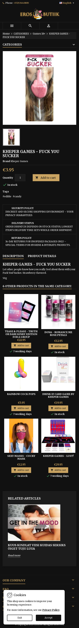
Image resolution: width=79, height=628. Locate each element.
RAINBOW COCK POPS (21, 394)
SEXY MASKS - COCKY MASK (21, 457)
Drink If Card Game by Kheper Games (58, 395)
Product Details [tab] (42, 256)
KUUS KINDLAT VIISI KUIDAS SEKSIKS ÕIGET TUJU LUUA (37, 546)
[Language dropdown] (67, 3)
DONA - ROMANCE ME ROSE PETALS (58, 334)
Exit (19, 617)
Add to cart (45, 178)
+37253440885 (21, 3)
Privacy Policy (51, 610)
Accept (48, 617)
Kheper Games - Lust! (58, 456)
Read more (14, 555)
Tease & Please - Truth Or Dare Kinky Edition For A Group (21, 334)
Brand (6, 161)
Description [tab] (13, 256)
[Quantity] (20, 177)
